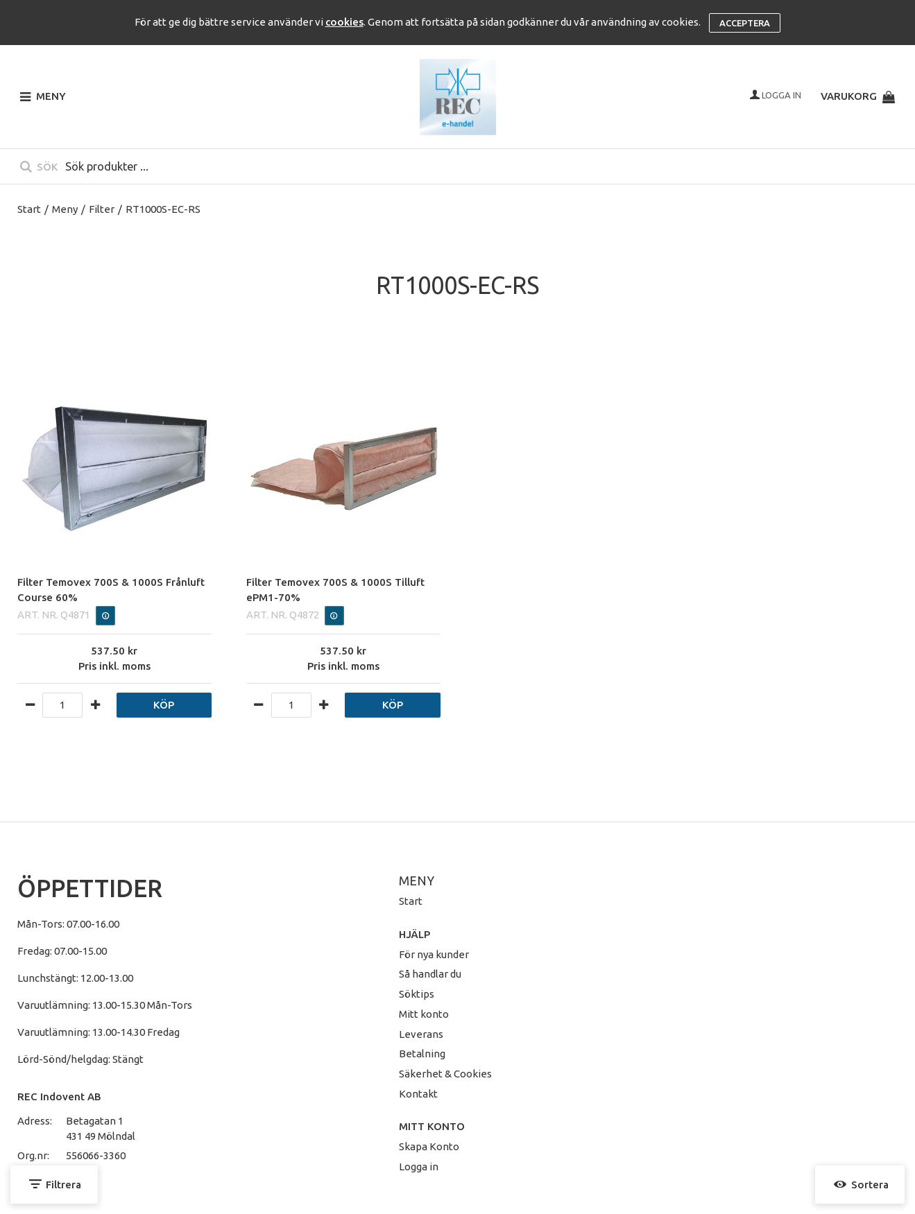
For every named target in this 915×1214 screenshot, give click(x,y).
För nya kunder (434, 954)
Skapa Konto (429, 1146)
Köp (163, 705)
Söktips (416, 994)
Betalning (422, 1053)
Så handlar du (430, 974)
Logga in (418, 1166)
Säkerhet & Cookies (445, 1073)
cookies (344, 22)
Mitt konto (424, 1014)
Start (29, 209)
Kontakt (418, 1094)
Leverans (421, 1034)
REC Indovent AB (59, 1096)
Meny (65, 209)
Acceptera (744, 23)
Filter (101, 209)
